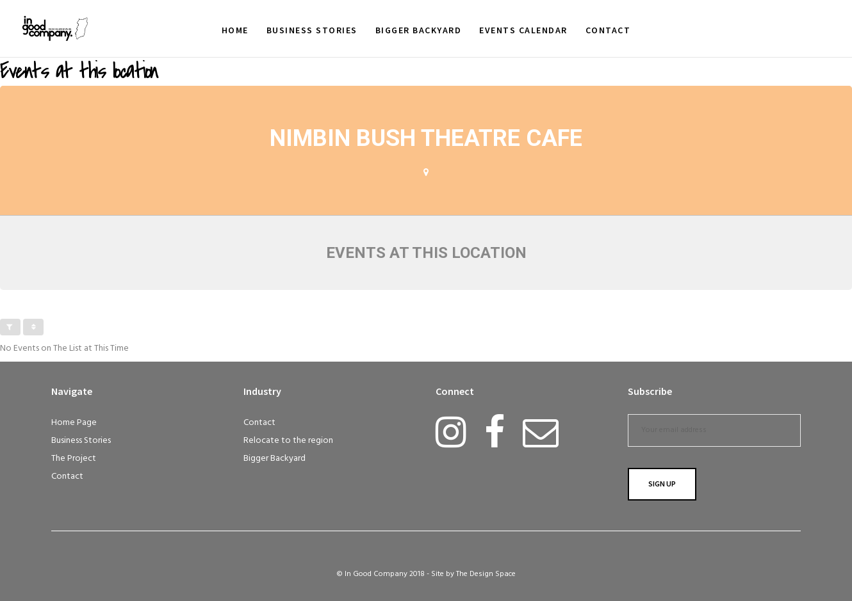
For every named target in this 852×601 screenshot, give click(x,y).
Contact (67, 476)
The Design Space (486, 574)
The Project (73, 458)
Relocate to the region (288, 440)
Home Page (74, 422)
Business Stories (81, 440)
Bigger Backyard (274, 458)
